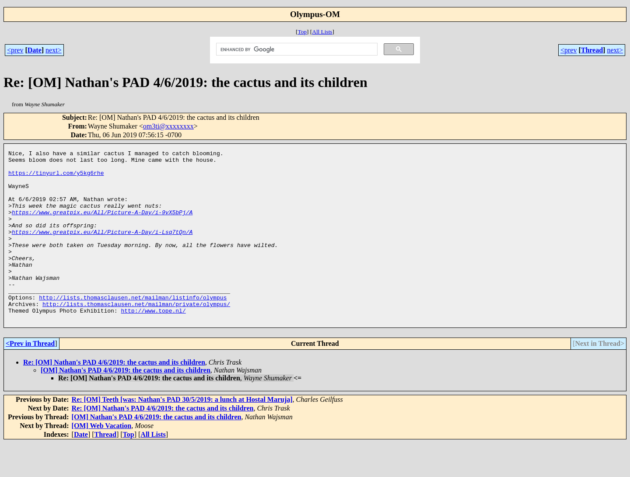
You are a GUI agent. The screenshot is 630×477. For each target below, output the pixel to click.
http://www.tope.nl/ (153, 343)
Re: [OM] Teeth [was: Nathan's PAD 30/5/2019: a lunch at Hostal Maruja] (182, 433)
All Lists (322, 31)
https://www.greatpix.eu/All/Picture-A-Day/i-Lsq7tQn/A (102, 249)
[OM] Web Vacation (102, 459)
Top (302, 31)
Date (35, 50)
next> (54, 50)
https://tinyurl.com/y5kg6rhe (56, 178)
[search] (295, 49)
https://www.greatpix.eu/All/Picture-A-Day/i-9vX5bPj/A (102, 225)
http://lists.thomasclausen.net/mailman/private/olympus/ (136, 335)
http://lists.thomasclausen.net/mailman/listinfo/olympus (133, 327)
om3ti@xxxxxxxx (168, 126)
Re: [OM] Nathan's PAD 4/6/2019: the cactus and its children (114, 396)
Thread (592, 50)
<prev (15, 50)
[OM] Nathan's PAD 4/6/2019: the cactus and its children (125, 404)
